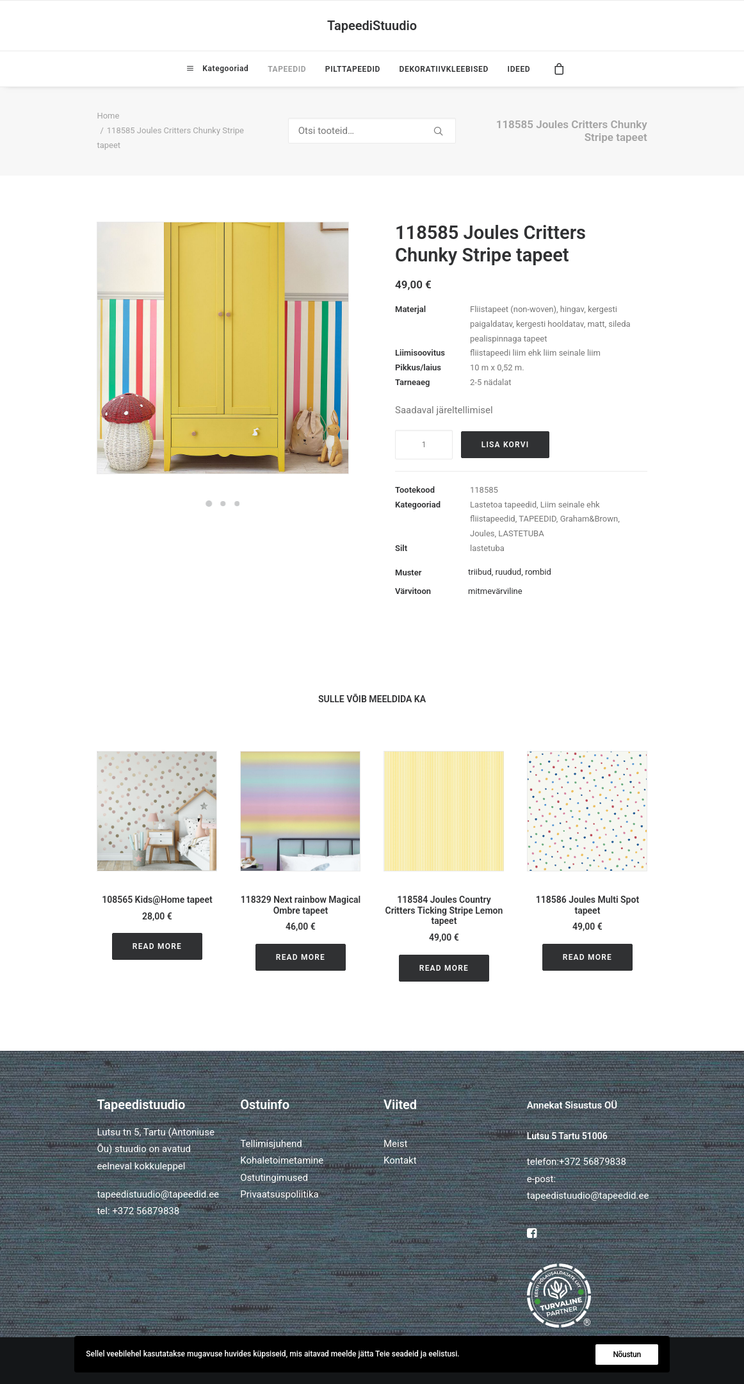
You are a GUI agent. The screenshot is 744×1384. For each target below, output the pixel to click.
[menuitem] (217, 68)
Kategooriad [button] (224, 68)
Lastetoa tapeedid (503, 504)
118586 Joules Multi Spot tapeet (587, 905)
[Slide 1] (209, 503)
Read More (157, 946)
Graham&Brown (589, 518)
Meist (395, 1143)
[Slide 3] (237, 503)
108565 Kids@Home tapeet (157, 899)
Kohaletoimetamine (281, 1160)
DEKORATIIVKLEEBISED (444, 69)
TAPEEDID (287, 69)
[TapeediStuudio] (372, 25)
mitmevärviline (495, 591)
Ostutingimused (274, 1177)
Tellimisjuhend (271, 1143)
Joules (482, 533)
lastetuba (487, 548)
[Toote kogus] (424, 444)
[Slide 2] (223, 503)
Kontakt (400, 1160)
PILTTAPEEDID (352, 69)
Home (108, 115)
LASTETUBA (521, 533)
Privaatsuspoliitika (279, 1194)
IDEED (519, 69)
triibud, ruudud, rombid (509, 572)
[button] (156, 811)
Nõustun (626, 1354)
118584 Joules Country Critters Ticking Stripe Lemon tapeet (444, 910)
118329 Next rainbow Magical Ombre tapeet (300, 905)
